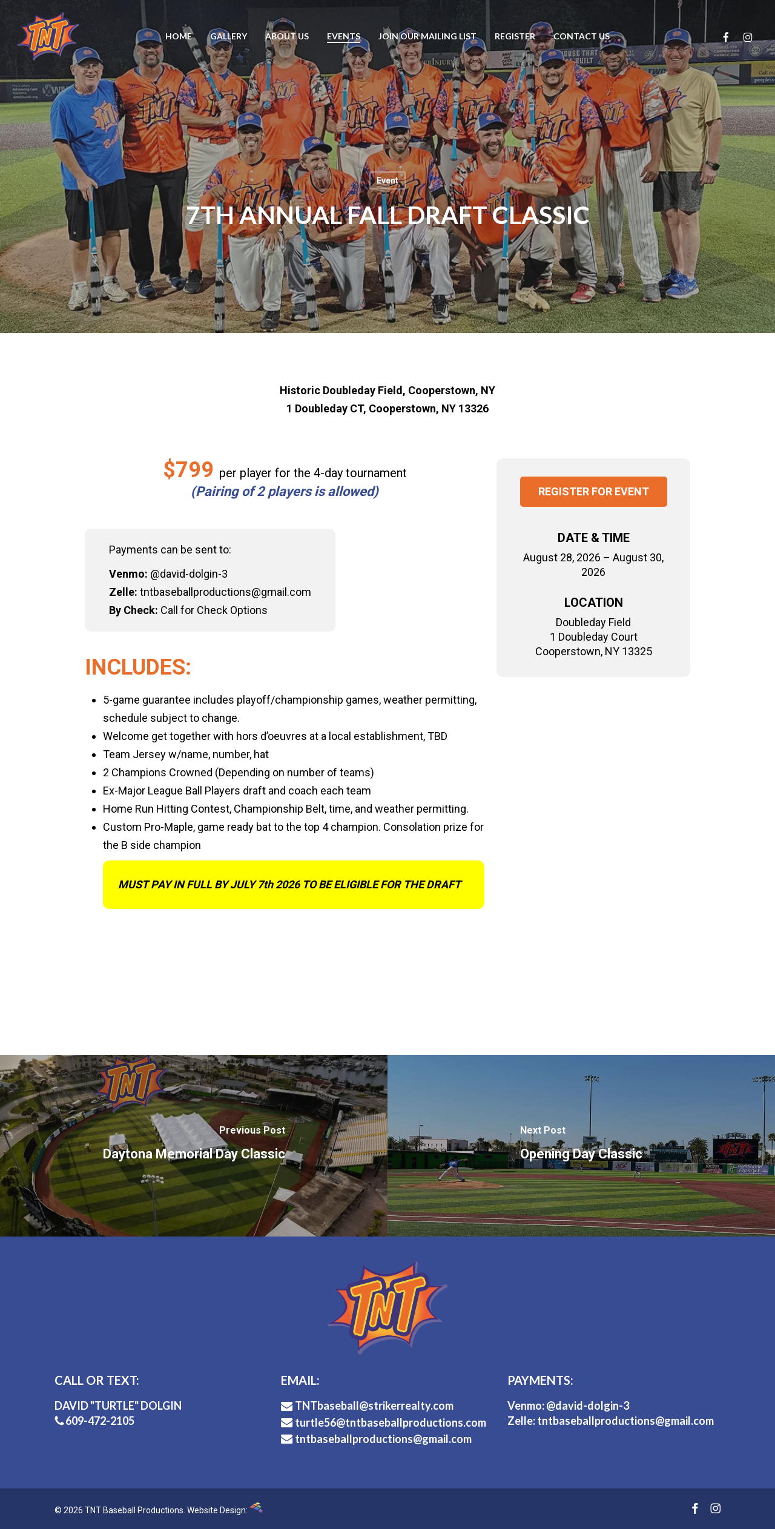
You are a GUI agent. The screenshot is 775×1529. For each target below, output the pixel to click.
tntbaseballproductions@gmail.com (376, 1438)
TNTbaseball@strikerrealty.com (367, 1405)
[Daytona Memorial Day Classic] (194, 1146)
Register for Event (593, 491)
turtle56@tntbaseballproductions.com (383, 1422)
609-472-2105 (94, 1420)
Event (387, 180)
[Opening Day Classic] (581, 1146)
